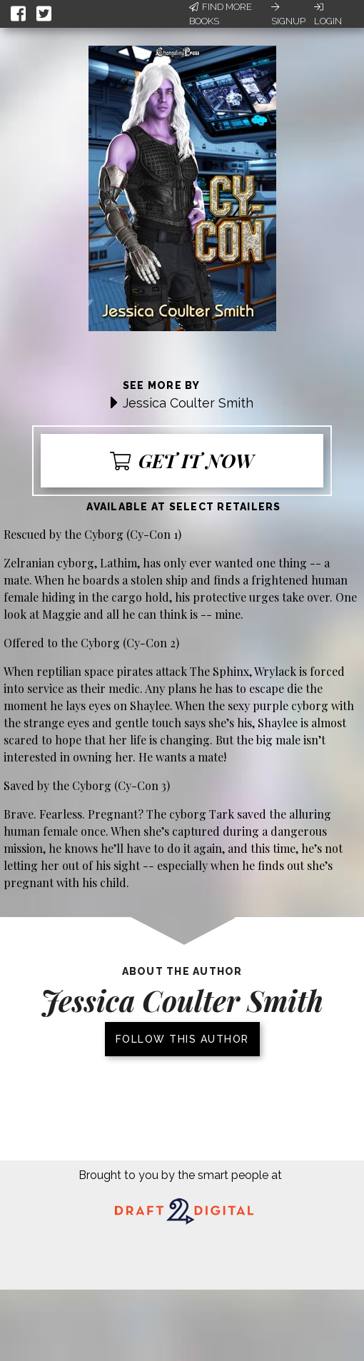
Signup (288, 14)
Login (328, 14)
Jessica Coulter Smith (188, 402)
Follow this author (182, 1039)
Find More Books (220, 13)
